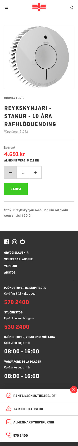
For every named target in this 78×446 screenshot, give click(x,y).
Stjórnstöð (13, 312)
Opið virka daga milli (17, 343)
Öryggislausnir (16, 253)
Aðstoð (10, 272)
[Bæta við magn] (35, 172)
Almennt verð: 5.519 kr (21, 160)
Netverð (9, 147)
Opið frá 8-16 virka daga (20, 294)
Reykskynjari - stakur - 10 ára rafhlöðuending (30, 116)
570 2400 (16, 302)
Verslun (10, 266)
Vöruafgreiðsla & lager (22, 361)
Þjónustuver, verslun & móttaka (29, 337)
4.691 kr (14, 154)
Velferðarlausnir (18, 259)
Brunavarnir (14, 98)
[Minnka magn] (10, 172)
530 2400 (17, 326)
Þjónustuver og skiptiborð (25, 288)
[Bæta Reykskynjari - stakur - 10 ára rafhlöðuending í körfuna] (16, 189)
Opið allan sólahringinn (19, 318)
